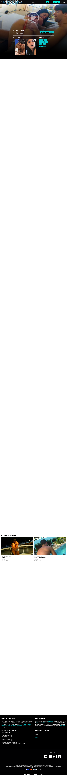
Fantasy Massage (43, 722)
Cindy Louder (40, 557)
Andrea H (3, 557)
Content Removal (33, 767)
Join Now (56, 2)
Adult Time (50, 721)
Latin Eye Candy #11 (6, 556)
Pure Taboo (49, 722)
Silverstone (3, 559)
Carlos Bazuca (19, 55)
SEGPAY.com (46, 766)
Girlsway (37, 722)
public (41, 44)
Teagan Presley (19, 725)
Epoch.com (12, 766)
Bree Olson (10, 725)
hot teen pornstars (27, 724)
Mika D (14, 725)
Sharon (35, 557)
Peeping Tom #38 (38, 556)
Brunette (41, 39)
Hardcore (45, 39)
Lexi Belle (26, 725)
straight (44, 44)
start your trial (46, 32)
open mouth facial (43, 46)
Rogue (44, 557)
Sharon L (28, 55)
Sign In (63, 2)
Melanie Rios (4, 725)
